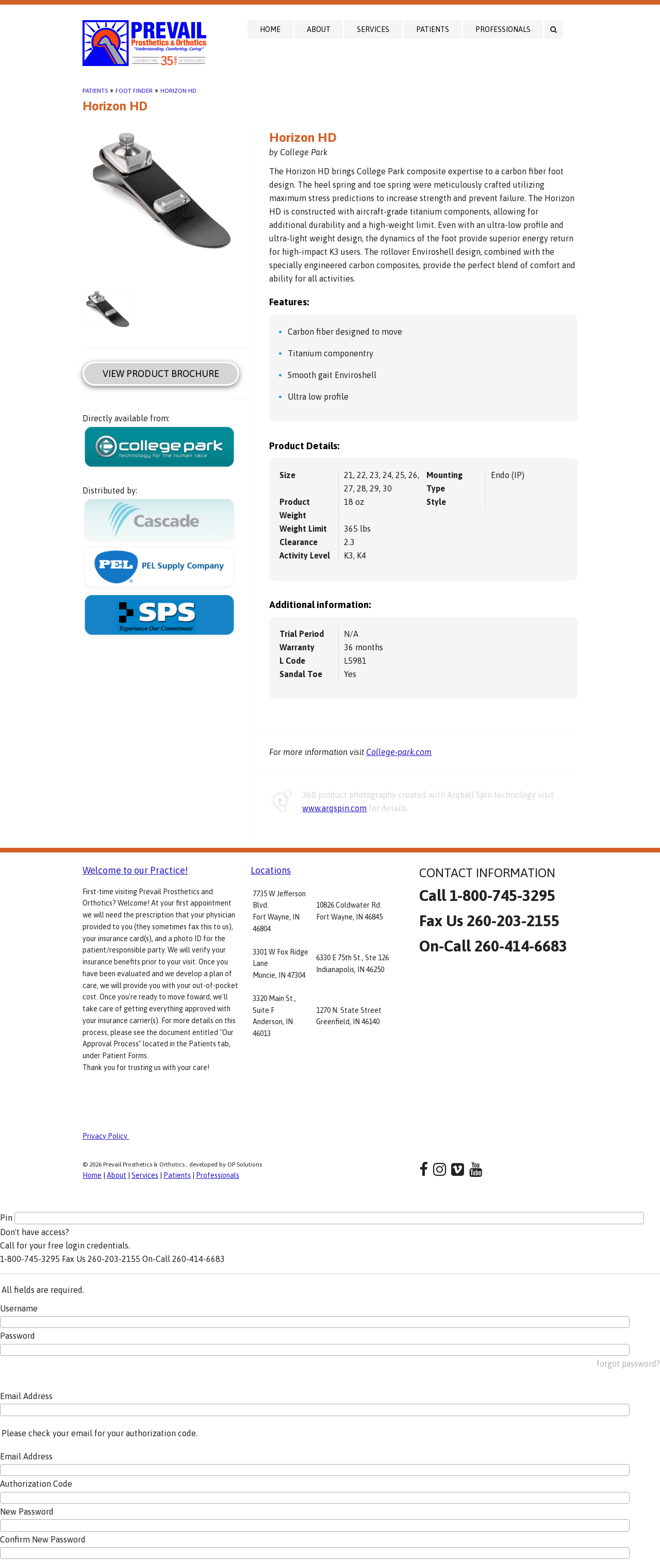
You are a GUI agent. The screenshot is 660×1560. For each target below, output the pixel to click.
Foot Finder (134, 90)
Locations (271, 870)
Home (270, 29)
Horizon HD (178, 90)
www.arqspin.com (334, 808)
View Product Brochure (161, 373)
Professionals (503, 29)
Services (373, 29)
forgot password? (628, 1363)
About (319, 29)
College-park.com (399, 752)
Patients (432, 29)
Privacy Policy (105, 1136)
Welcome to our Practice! (135, 870)
